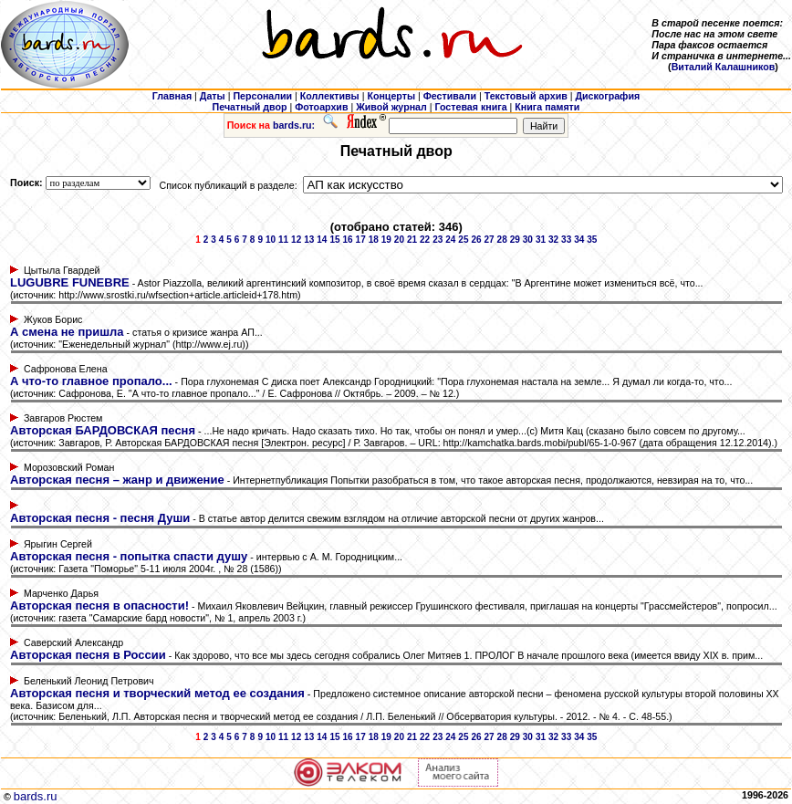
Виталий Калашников (724, 66)
